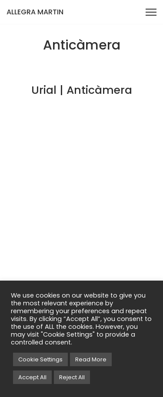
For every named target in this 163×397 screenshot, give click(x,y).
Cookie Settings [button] (40, 359)
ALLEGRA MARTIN (35, 12)
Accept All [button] (32, 377)
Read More (90, 359)
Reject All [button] (72, 377)
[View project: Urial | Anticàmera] (81, 75)
